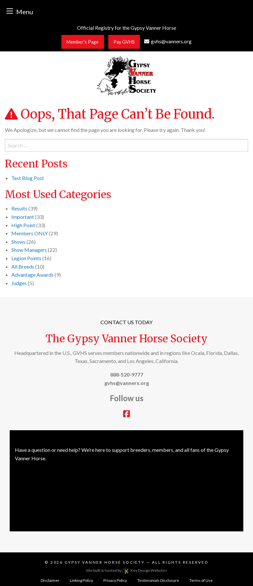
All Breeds (22, 266)
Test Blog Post (27, 178)
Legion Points (26, 258)
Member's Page (83, 42)
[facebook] (126, 414)
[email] (168, 41)
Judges (19, 283)
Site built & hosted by (126, 570)
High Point (23, 225)
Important (22, 217)
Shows (18, 242)
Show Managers (29, 250)
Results (19, 208)
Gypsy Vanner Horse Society (105, 562)
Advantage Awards (32, 275)
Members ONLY (29, 233)
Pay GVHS (124, 42)
